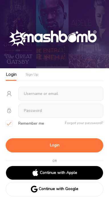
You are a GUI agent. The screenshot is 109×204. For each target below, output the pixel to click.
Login (54, 145)
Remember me (25, 124)
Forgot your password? (84, 123)
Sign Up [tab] (32, 74)
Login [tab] (11, 74)
